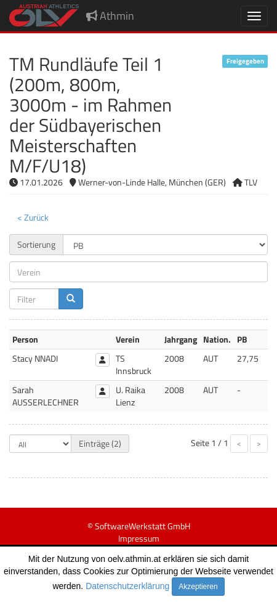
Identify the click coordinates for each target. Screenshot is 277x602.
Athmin (110, 15)
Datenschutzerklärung (127, 586)
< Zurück (33, 217)
